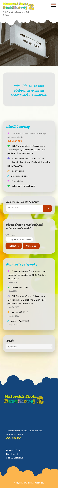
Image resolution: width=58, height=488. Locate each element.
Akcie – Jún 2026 (20, 287)
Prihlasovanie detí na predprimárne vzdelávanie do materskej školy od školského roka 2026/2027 (28, 162)
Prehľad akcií (17, 181)
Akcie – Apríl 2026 (20, 321)
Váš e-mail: (11, 235)
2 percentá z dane (20, 175)
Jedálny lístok (17, 170)
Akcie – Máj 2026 (19, 312)
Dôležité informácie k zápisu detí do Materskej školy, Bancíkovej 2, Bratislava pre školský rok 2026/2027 (26, 150)
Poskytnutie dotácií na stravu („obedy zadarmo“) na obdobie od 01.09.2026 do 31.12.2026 (27, 275)
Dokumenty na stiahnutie (23, 186)
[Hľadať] (47, 208)
